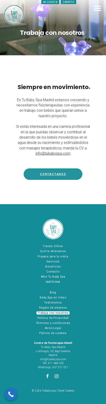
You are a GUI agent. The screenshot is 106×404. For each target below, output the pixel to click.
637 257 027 (60, 367)
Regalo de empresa (53, 307)
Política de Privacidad (53, 318)
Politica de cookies (53, 333)
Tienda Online (53, 246)
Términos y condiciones (53, 323)
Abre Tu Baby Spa (53, 276)
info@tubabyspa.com (53, 153)
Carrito (68, 2)
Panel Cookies (66, 390)
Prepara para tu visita (53, 256)
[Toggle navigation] (97, 8)
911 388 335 (56, 363)
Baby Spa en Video (53, 297)
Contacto (52, 271)
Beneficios (53, 266)
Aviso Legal (53, 328)
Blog (53, 292)
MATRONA (53, 282)
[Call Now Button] (11, 394)
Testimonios (53, 302)
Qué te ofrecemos (53, 251)
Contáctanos (53, 174)
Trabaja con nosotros (53, 313)
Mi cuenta (50, 2)
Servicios (53, 261)
